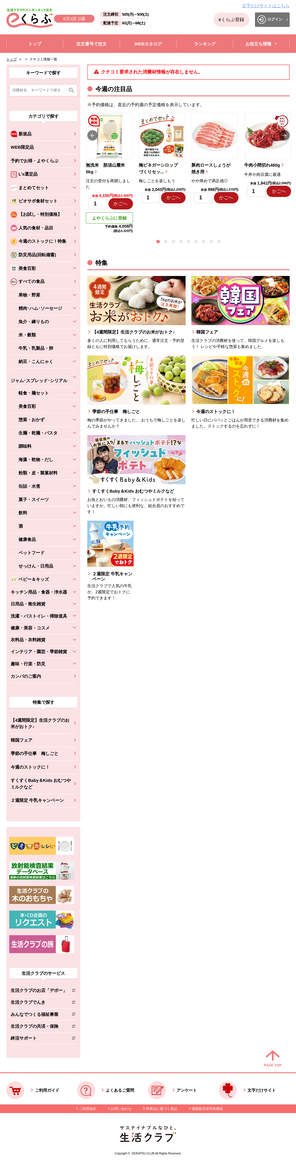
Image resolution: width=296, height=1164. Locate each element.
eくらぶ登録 (231, 19)
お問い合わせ (121, 1109)
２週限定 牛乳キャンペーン (37, 800)
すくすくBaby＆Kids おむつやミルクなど (41, 783)
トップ (11, 59)
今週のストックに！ (30, 767)
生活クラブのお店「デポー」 (39, 991)
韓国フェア (21, 740)
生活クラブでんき (39, 1003)
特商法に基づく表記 (161, 1109)
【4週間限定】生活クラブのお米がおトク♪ (40, 723)
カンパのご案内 (26, 676)
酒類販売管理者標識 (207, 1109)
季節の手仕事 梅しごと (34, 753)
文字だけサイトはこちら (266, 5)
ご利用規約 (87, 1109)
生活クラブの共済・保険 (39, 1027)
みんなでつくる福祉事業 (39, 1015)
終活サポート (39, 1039)
